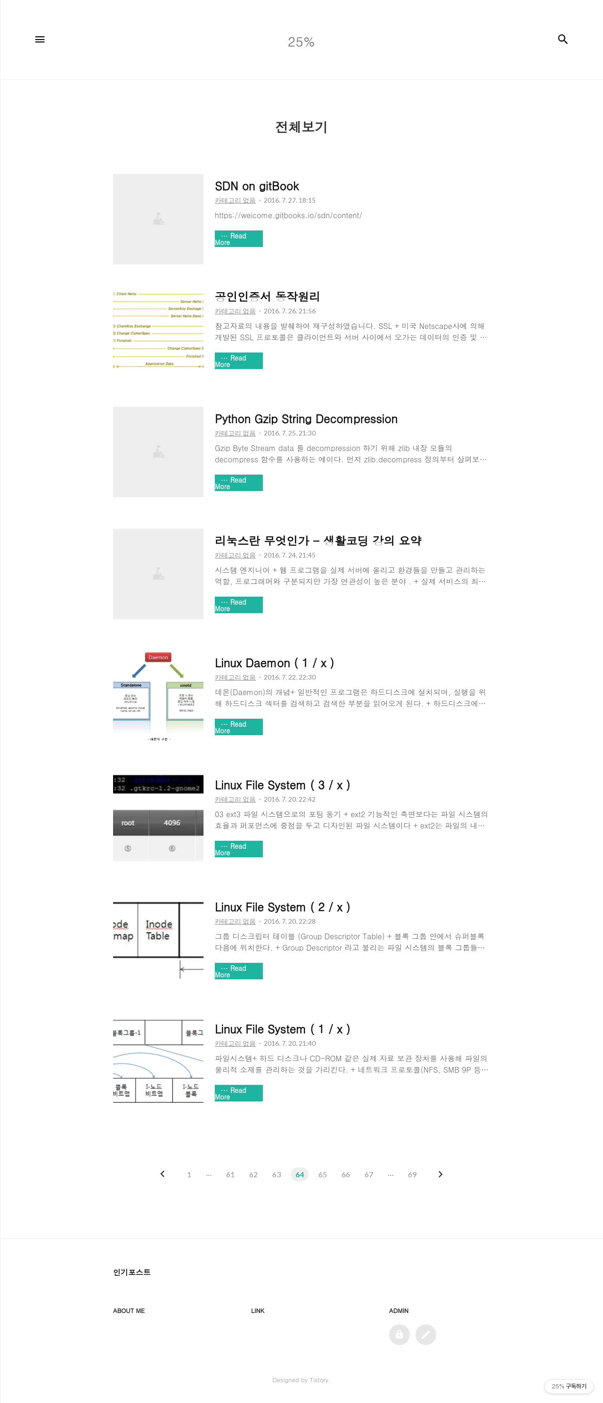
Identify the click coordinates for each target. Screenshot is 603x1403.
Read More (230, 239)
